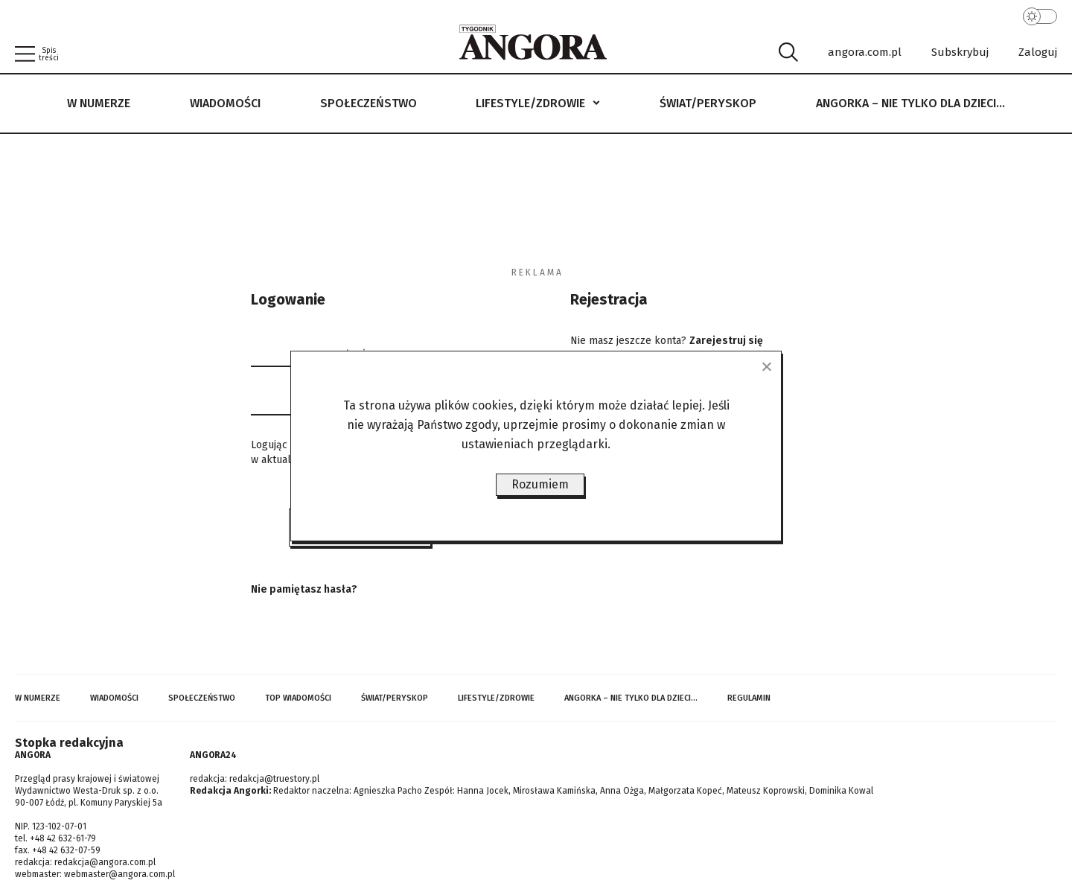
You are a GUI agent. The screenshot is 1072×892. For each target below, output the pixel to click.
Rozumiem (540, 484)
